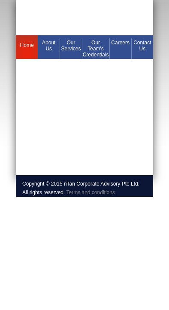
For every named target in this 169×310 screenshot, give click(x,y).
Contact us (142, 46)
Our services (71, 46)
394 (84, 17)
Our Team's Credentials (96, 49)
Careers (120, 43)
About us (48, 46)
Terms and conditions (90, 192)
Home (27, 45)
